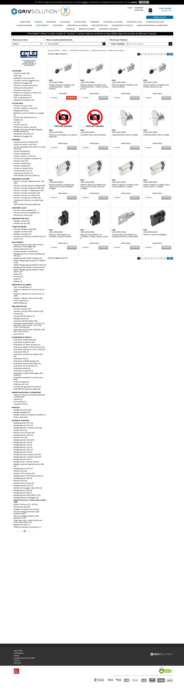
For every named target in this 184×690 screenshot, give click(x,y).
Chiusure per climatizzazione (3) (25, 117)
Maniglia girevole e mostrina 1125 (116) (28, 428)
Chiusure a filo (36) (20, 125)
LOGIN (129, 8)
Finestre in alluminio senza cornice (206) (28, 298)
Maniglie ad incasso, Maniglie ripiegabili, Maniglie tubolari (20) (28, 130)
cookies (84, 2)
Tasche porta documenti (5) (23, 88)
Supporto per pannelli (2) (22, 95)
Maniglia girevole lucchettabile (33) (26, 498)
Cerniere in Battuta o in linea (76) (25, 108)
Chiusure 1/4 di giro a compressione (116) (29, 190)
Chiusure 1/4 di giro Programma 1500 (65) (29, 188)
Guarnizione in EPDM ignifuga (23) (26, 361)
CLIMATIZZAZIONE (24, 25)
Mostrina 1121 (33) (20, 430)
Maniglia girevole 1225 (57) (23, 469)
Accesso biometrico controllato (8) (26, 251)
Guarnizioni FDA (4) (21, 404)
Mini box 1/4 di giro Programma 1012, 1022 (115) (29, 182)
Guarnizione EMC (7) (21, 352)
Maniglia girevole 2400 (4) (23, 490)
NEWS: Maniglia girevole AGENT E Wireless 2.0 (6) (30, 261)
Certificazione (19, 653)
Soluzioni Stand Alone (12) (23, 249)
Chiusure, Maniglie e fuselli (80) (25, 229)
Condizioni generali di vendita (24, 658)
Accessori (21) (19, 334)
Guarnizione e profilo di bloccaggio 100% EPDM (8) (28, 374)
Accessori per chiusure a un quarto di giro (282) (28, 201)
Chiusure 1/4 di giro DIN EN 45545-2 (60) (28, 311)
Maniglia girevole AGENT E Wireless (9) (28, 258)
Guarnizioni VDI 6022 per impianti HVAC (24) (30, 236)
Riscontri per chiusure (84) (23, 215)
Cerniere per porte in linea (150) (25, 144)
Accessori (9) (18, 277)
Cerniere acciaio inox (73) (23, 171)
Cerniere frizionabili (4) (22, 151)
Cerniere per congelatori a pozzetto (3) (27, 159)
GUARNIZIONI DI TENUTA (122, 25)
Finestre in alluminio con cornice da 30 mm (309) (29, 290)
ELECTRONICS (42, 25)
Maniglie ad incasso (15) (22, 234)
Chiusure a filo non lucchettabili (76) (26, 213)
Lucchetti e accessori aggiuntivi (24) (26, 81)
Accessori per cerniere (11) (23, 173)
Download (139, 10)
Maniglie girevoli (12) (21, 319)
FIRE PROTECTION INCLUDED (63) (27, 205)
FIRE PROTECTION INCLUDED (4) (27, 176)
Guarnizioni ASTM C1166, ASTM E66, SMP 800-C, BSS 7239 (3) (29, 331)
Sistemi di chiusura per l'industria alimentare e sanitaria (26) (29, 396)
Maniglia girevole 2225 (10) (23, 486)
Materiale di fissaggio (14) (23, 136)
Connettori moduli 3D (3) (22, 90)
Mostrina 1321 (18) (20, 438)
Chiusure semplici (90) (22, 73)
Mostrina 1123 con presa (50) (24, 433)
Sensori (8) (18, 274)
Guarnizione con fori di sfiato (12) (26, 366)
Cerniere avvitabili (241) (22, 163)
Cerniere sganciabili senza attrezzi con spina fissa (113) (30, 148)
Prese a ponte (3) (20, 402)
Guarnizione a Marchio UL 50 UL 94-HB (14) (29, 349)
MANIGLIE (70, 29)
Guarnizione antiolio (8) (22, 368)
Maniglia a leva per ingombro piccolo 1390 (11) (29, 465)
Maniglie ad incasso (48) (22, 410)
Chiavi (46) (17, 76)
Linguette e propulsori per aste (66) (26, 509)
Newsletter (17, 663)
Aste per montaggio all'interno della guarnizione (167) (26, 517)
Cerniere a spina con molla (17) (25, 156)
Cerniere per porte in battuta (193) (26, 142)
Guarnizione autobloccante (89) (25, 340)
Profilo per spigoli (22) (21, 382)
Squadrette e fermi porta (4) (23, 134)
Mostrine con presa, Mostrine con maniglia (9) (29, 114)
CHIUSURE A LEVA (134, 22)
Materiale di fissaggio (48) (23, 83)
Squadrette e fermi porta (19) (24, 78)
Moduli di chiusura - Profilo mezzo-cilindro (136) (30, 501)
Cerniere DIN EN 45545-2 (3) (24, 316)
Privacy (16, 656)
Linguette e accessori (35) (23, 232)
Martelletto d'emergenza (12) (24, 100)
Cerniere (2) (18, 399)
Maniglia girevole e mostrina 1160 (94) (27, 455)
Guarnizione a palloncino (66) (24, 342)
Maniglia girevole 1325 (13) (23, 435)
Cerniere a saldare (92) (22, 166)
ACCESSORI (65, 22)
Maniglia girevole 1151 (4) (23, 447)
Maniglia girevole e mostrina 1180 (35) (27, 457)
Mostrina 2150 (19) (20, 481)
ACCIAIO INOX (80, 22)
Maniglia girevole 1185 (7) (23, 459)
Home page (25, 22)
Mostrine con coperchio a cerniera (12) (27, 93)
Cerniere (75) (18, 239)
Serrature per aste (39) (22, 507)
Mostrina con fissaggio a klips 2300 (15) (28, 488)
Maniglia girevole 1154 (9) (23, 442)
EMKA (64, 50)
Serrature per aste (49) (22, 223)
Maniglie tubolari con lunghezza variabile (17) (30, 415)
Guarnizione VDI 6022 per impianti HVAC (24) (28, 355)
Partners (17, 660)
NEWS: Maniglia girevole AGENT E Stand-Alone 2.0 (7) (29, 271)
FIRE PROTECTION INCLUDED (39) (27, 389)
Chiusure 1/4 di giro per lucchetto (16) (27, 198)
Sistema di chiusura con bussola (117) (27, 527)
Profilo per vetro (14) (21, 384)
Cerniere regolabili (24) (22, 154)
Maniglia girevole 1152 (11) (23, 450)
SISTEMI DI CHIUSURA (108, 29)
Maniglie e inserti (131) (22, 221)
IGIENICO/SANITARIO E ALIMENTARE (152, 25)
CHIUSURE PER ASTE (155, 22)
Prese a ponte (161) (21, 417)
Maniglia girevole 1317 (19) (23, 425)
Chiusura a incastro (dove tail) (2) (26, 85)
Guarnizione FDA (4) (21, 359)
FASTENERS (58, 25)
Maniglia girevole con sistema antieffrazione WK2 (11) (29, 255)
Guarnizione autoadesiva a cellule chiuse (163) (28, 378)
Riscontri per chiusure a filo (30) (25, 127)
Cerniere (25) (18, 314)
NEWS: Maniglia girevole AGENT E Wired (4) (30, 265)
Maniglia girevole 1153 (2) (23, 445)
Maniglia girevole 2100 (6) (23, 478)
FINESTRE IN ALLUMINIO (77, 25)
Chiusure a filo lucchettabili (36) (25, 210)
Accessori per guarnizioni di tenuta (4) (27, 387)
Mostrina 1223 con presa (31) (24, 473)
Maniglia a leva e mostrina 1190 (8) (26, 462)
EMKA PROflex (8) (20, 303)
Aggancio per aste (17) (22, 525)
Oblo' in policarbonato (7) (23, 98)
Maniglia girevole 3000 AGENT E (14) (27, 495)
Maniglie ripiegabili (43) (22, 412)
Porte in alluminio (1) (21, 301)
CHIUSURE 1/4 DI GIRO (113, 22)
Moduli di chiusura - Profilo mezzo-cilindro (108, 50)
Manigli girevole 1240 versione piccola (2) (28, 476)
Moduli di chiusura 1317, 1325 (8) (26, 504)
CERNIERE (94, 22)
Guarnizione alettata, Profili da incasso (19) (29, 347)
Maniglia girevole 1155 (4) (23, 452)
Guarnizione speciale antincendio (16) (27, 363)
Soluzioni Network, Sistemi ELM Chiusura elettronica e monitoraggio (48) (28, 246)
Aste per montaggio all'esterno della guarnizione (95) (26, 513)
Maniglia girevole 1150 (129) (24, 440)
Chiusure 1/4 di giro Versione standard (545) (29, 186)
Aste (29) (17, 122)
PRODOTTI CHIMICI (87, 29)
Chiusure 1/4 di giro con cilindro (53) (27, 195)
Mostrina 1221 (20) (20, 471)
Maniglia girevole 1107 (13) (23, 423)
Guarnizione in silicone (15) (23, 371)
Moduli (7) (17, 279)
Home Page (18, 651)
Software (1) (18, 281)
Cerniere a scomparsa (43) (23, 168)
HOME (56, 50)
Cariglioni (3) (18, 120)
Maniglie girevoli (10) (21, 111)
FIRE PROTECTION (100, 25)
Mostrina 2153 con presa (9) (24, 483)
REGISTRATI (139, 8)
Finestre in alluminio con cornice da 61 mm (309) (29, 295)
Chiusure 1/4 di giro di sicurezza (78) (27, 193)
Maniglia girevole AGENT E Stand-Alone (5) (29, 267)
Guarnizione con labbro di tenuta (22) (27, 345)
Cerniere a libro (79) (21, 161)
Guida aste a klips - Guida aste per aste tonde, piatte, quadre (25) (28, 521)
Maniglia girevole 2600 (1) (23, 493)
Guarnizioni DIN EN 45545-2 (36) (26, 321)
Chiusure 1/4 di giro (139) (23, 106)
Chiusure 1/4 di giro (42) (22, 309)
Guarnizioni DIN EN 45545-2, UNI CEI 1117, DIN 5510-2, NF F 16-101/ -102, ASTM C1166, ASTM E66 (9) (29, 325)
